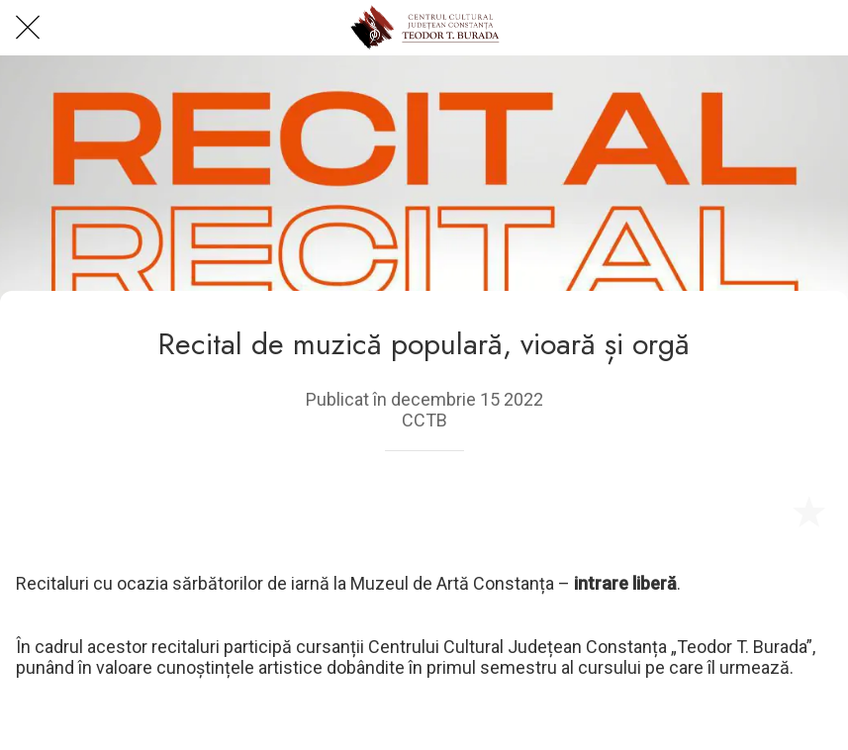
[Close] (28, 28)
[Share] (761, 510)
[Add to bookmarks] (808, 510)
